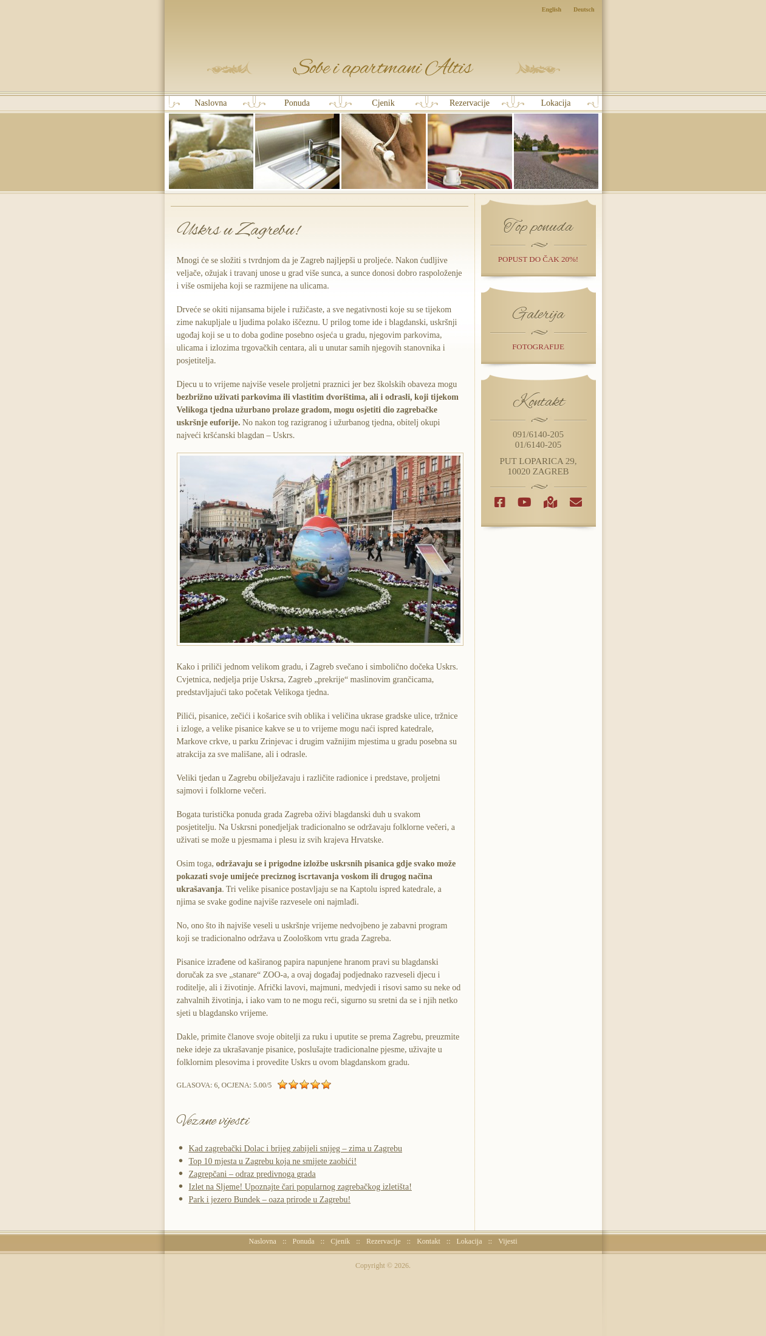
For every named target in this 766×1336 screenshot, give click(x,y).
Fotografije (538, 346)
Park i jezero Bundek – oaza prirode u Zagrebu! (270, 1199)
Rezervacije (470, 143)
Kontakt (428, 1241)
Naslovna (211, 143)
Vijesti (507, 1241)
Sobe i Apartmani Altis (383, 67)
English (551, 9)
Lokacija (556, 143)
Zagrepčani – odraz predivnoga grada (252, 1174)
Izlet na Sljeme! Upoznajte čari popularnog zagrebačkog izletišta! (300, 1186)
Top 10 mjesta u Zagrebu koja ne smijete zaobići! (273, 1161)
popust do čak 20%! (538, 259)
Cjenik (383, 143)
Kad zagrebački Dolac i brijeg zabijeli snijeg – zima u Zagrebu (295, 1148)
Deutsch (583, 9)
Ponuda (297, 143)
